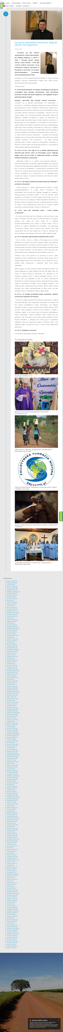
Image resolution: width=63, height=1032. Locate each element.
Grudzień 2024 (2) (12, 609)
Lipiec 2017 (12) (11, 760)
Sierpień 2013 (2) (12, 842)
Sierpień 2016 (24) (12, 779)
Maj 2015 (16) (10, 805)
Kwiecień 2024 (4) (12, 619)
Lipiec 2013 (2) (11, 844)
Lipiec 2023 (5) (11, 633)
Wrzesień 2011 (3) (12, 876)
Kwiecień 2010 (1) (12, 900)
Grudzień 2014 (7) (12, 814)
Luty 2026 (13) (11, 584)
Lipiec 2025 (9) (11, 597)
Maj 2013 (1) (10, 848)
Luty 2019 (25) (11, 726)
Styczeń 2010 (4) (12, 905)
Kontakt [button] (26, 6)
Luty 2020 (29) (11, 705)
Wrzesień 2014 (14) (12, 819)
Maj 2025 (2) (10, 600)
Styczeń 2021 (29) (12, 686)
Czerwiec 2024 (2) (12, 616)
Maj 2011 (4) (10, 881)
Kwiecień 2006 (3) (12, 937)
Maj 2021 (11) (10, 679)
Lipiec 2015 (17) (11, 802)
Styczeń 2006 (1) (12, 939)
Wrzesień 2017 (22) (12, 756)
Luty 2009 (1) (10, 923)
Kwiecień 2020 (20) (12, 702)
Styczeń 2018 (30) (12, 749)
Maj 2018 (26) (11, 742)
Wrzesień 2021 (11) (12, 672)
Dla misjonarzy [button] (46, 3)
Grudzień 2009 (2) (12, 907)
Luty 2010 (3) (10, 904)
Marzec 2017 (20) (12, 767)
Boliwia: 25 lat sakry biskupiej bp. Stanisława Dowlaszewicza (31, 412)
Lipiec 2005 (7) (11, 944)
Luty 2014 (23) (11, 832)
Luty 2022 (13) (11, 663)
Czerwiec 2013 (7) (12, 846)
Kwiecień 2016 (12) (12, 786)
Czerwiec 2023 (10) (12, 635)
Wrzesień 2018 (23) (12, 735)
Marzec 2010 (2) (11, 902)
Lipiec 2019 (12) (11, 718)
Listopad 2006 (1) (12, 932)
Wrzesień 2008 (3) (12, 930)
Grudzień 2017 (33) (12, 751)
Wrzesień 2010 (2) (12, 895)
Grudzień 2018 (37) (12, 730)
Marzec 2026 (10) (12, 583)
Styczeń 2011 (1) (11, 888)
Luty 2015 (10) (11, 811)
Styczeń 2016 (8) (12, 791)
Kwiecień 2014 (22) (12, 828)
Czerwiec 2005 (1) (12, 946)
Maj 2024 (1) (10, 618)
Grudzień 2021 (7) (12, 667)
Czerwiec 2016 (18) (12, 783)
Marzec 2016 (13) (12, 788)
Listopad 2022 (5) (12, 647)
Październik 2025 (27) (13, 591)
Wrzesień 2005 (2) (12, 942)
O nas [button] (8, 3)
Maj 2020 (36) (11, 700)
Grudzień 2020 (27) (12, 688)
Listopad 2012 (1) (12, 858)
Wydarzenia (18, 49)
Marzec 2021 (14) (12, 683)
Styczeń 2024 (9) (12, 625)
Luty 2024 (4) (11, 623)
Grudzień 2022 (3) (12, 646)
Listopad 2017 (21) (12, 753)
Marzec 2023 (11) (12, 640)
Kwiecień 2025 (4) (12, 602)
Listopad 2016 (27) (12, 774)
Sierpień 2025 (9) (12, 595)
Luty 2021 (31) (11, 684)
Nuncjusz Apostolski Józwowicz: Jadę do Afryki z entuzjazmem (36, 43)
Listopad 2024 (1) (12, 611)
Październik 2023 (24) (13, 628)
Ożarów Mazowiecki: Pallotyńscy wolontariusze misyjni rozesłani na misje (36, 488)
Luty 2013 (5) (10, 853)
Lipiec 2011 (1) (11, 877)
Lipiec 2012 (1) (11, 862)
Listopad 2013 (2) (12, 837)
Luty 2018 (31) (11, 747)
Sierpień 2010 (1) (12, 897)
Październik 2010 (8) (13, 893)
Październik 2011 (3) (12, 874)
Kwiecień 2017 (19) (12, 765)
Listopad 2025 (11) (12, 590)
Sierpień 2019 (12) (12, 716)
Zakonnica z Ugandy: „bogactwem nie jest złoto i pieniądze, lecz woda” (33, 450)
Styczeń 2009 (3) (12, 925)
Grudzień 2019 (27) (12, 709)
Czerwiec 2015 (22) (12, 804)
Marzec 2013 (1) (11, 851)
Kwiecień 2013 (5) (12, 849)
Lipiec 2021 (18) (11, 676)
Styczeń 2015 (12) (12, 812)
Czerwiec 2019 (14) (12, 719)
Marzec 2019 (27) (12, 725)
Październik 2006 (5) (13, 934)
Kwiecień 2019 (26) (12, 723)
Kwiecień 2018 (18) (12, 744)
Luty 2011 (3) (10, 886)
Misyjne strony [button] (9, 6)
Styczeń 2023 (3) (12, 644)
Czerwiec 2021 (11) (12, 677)
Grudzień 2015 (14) (12, 793)
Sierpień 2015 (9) (12, 800)
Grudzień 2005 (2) (12, 941)
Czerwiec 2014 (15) (12, 825)
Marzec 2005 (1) (11, 948)
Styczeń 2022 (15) (12, 665)
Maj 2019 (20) (11, 721)
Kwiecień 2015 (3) (12, 807)
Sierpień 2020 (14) (12, 695)
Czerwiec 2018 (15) (12, 741)
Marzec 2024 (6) (12, 621)
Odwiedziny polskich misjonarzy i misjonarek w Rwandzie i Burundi (33, 563)
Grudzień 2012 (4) (12, 856)
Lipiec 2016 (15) (11, 781)
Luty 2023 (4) (11, 642)
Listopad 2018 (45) (12, 732)
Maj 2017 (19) (10, 763)
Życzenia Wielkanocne (23, 376)
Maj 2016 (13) (10, 784)
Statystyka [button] (26, 3)
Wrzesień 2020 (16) (12, 693)
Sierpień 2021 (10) (12, 674)
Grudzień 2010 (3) (12, 890)
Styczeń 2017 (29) (12, 770)
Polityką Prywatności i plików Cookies (43, 1023)
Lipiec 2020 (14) (11, 697)
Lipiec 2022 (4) (11, 655)
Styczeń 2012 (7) (11, 869)
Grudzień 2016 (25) (12, 772)
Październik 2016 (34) (13, 776)
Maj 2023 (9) (10, 637)
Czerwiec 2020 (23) (12, 698)
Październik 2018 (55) (13, 733)
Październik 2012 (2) (13, 860)
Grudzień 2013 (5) (12, 835)
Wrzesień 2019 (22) (12, 714)
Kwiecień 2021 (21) (12, 681)
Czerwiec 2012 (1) (12, 863)
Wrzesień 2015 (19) (12, 798)
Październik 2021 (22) (13, 670)
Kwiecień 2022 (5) (12, 660)
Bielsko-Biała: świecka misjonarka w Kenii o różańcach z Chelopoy (36, 526)
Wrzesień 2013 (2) (12, 841)
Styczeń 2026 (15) (12, 586)
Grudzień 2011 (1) (12, 870)
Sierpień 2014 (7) (12, 821)
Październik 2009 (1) (13, 911)
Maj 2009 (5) (10, 918)
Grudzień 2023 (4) (12, 626)
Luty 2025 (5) (10, 605)
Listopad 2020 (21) (12, 690)
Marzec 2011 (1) (11, 884)
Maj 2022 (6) (10, 658)
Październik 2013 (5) (13, 839)
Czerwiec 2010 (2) (12, 898)
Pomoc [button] (36, 3)
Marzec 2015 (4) (11, 809)
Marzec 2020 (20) (12, 704)
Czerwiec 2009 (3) (12, 916)
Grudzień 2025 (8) (12, 588)
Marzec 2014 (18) (12, 830)
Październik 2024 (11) (13, 612)
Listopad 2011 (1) (11, 872)
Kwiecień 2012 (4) (12, 867)
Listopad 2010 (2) (12, 891)
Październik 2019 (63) (13, 712)
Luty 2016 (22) (11, 790)
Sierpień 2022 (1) (12, 653)
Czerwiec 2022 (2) (12, 656)
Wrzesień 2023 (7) (12, 630)
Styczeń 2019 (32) (12, 728)
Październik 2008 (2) (13, 928)
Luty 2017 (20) (11, 769)
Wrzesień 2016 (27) (12, 777)
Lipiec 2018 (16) (11, 739)
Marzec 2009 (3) (12, 921)
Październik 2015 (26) (13, 797)
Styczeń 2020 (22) (12, 707)
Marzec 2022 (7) (12, 662)
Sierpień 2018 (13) (12, 737)
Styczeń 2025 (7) (12, 607)
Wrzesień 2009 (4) (12, 912)
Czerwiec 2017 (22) (12, 762)
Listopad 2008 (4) (12, 926)
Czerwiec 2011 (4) (12, 879)
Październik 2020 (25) (13, 691)
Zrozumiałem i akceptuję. (39, 1027)
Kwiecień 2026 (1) (12, 581)
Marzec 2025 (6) (12, 604)
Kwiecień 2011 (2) (12, 883)
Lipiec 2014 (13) (11, 823)
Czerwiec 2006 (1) (12, 935)
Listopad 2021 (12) (12, 669)
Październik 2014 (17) (13, 818)
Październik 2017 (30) (13, 755)
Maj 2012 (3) (10, 865)
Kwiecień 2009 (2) (12, 920)
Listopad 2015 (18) (12, 795)
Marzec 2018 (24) (12, 746)
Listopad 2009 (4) (12, 909)
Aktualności (16, 3)
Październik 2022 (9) (13, 649)
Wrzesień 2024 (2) (12, 614)
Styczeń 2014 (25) (12, 833)
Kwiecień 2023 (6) (12, 639)
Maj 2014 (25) (11, 826)
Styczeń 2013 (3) (11, 855)
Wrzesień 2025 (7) (12, 593)
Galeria (19, 6)
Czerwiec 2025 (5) (12, 598)
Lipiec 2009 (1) (11, 914)
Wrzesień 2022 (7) (12, 651)
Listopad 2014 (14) (12, 816)
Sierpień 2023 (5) (12, 632)
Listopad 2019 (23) (12, 711)
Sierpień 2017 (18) (12, 758)
